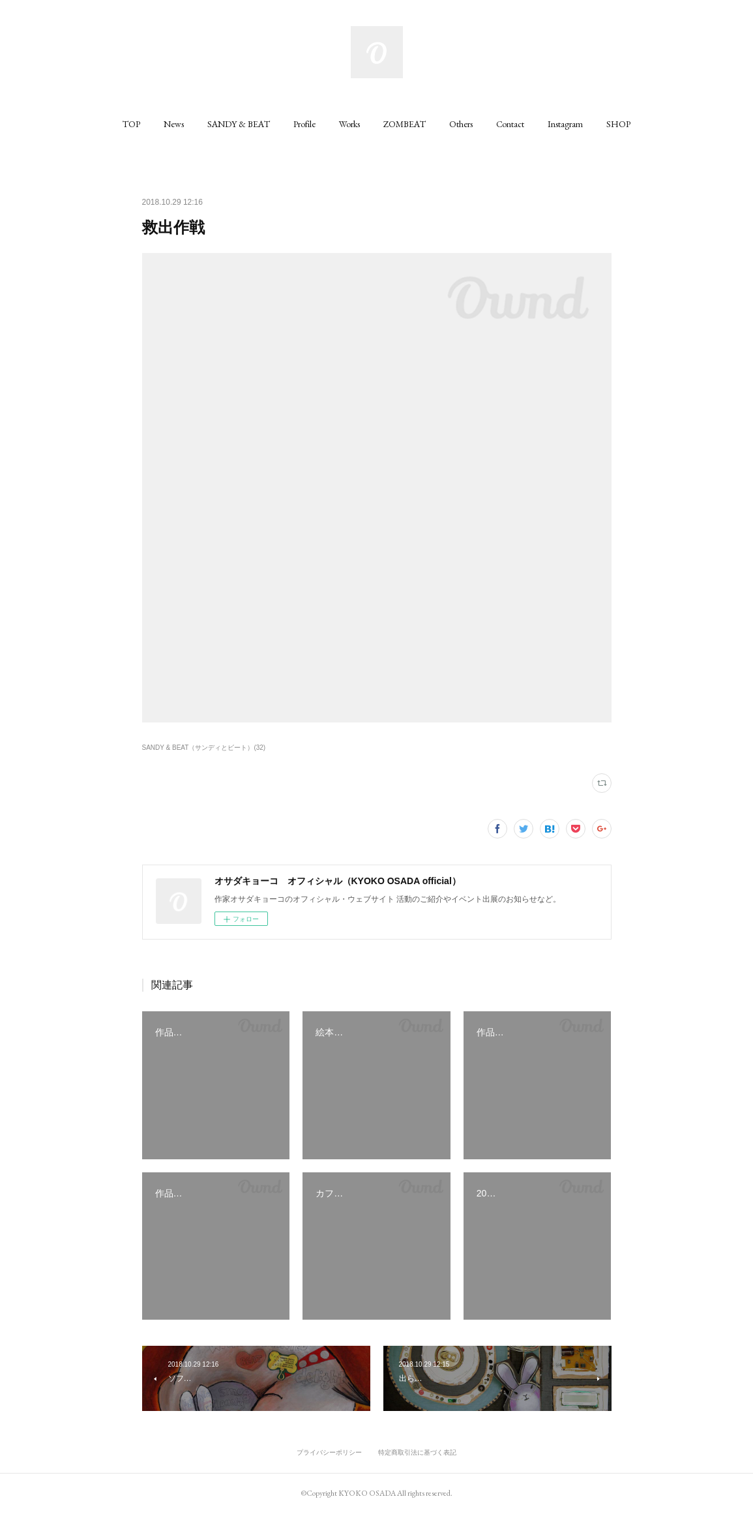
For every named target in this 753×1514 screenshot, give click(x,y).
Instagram (565, 124)
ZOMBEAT (404, 124)
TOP (131, 124)
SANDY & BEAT (238, 124)
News (174, 124)
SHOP (618, 124)
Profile (304, 124)
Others (461, 124)
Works (349, 124)
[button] (131, 123)
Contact (510, 124)
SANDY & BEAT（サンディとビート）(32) (204, 747)
